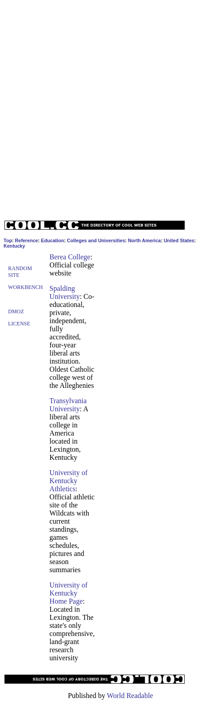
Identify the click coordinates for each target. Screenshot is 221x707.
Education (52, 240)
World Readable (130, 695)
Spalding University (64, 292)
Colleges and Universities (96, 240)
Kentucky (14, 246)
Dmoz (16, 311)
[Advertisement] (108, 108)
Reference (26, 240)
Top (8, 240)
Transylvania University (68, 405)
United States (179, 240)
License (19, 323)
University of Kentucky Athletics (68, 481)
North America (144, 240)
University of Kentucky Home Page (68, 593)
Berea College (69, 257)
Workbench (25, 287)
